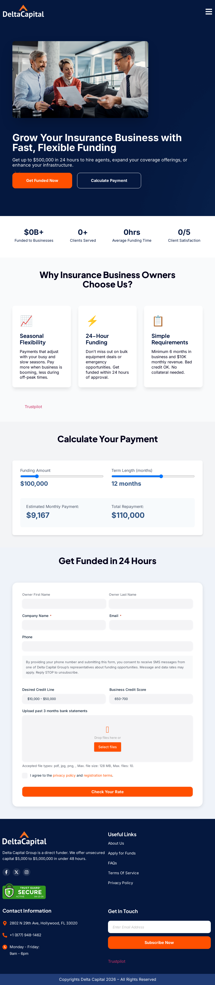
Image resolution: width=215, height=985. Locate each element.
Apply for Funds (122, 853)
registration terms (98, 775)
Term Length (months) (131, 470)
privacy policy (64, 775)
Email (115, 615)
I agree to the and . (71, 775)
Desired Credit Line (38, 689)
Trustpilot (33, 406)
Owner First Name (36, 594)
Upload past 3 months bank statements (54, 711)
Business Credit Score (127, 689)
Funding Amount (35, 470)
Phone (27, 637)
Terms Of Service (123, 873)
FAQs (112, 863)
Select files (107, 747)
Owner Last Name (122, 594)
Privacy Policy (120, 882)
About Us (116, 843)
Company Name (36, 615)
